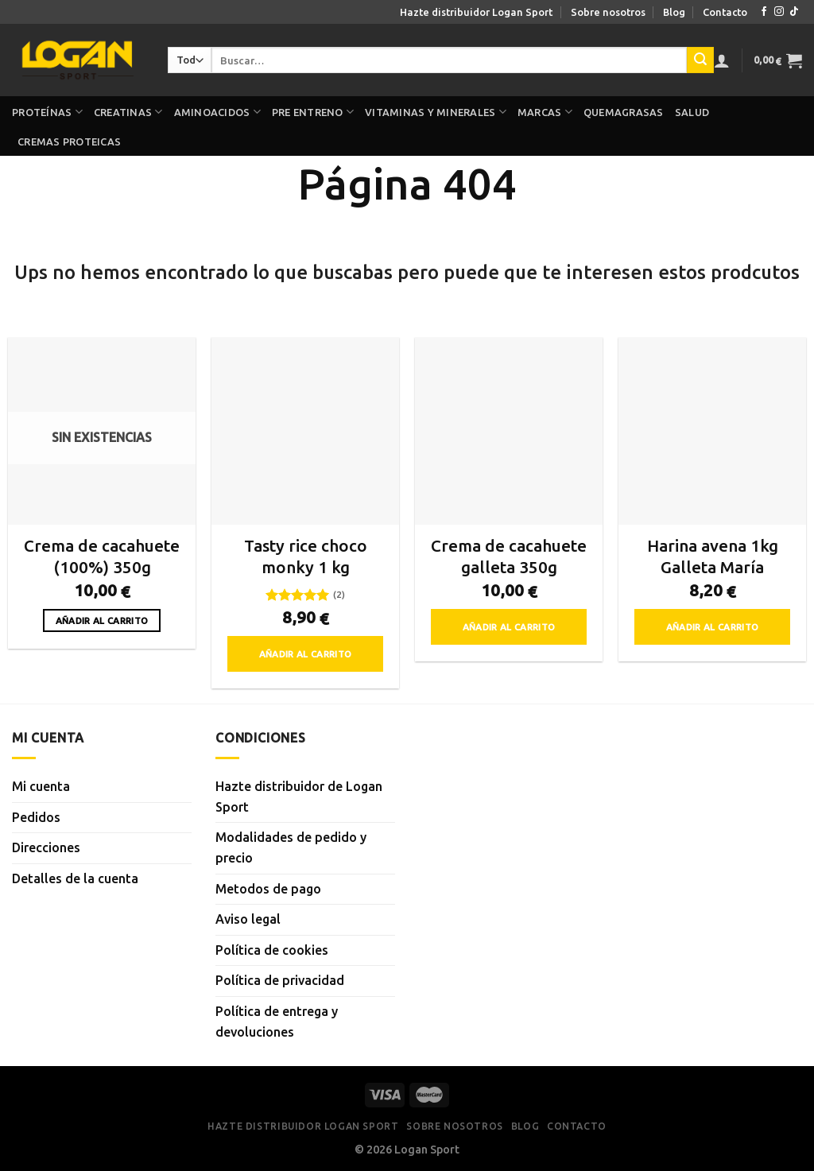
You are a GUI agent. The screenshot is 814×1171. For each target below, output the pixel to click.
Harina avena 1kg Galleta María (712, 556)
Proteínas (47, 111)
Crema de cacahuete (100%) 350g (102, 556)
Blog (674, 11)
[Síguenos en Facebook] (764, 11)
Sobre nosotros (608, 11)
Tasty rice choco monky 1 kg (305, 556)
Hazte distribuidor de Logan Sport (298, 796)
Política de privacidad (279, 980)
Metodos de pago (268, 889)
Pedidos (36, 817)
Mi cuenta (41, 786)
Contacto (725, 11)
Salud (692, 112)
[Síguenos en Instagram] (779, 11)
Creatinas (128, 111)
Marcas (544, 111)
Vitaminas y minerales (435, 111)
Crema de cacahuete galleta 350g (509, 556)
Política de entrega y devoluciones (276, 1021)
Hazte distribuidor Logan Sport (476, 11)
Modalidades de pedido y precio (290, 847)
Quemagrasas (623, 112)
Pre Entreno (313, 111)
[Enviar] (700, 60)
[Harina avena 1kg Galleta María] (712, 431)
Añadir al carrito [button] (305, 654)
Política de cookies (271, 950)
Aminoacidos (217, 111)
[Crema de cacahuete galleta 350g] (509, 431)
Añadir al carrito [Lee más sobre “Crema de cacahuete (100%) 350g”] (102, 620)
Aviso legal (248, 919)
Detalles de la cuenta (75, 878)
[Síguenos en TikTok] (794, 11)
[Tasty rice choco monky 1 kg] (305, 431)
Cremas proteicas (69, 141)
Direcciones (46, 847)
